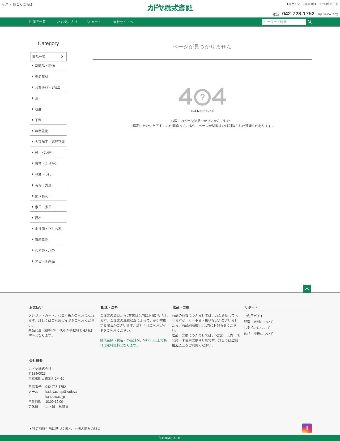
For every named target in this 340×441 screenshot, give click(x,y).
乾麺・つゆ (43, 174)
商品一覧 (37, 22)
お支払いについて (257, 328)
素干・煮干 (43, 207)
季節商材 (41, 76)
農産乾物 (41, 131)
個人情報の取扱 (89, 428)
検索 (309, 22)
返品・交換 (181, 307)
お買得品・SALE (47, 87)
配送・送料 (109, 307)
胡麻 (38, 109)
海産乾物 (41, 239)
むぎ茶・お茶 (45, 250)
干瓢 (38, 120)
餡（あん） (43, 196)
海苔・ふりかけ (46, 163)
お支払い (35, 307)
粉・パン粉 (43, 152)
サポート (251, 307)
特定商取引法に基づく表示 (52, 428)
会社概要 (35, 360)
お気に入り (67, 22)
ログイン (294, 4)
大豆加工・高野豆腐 (50, 142)
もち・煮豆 (43, 185)
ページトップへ (307, 289)
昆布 (38, 218)
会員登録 (310, 4)
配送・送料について (258, 322)
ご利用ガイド (329, 4)
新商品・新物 (45, 66)
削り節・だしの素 (48, 229)
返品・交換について (258, 333)
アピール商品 (45, 261)
